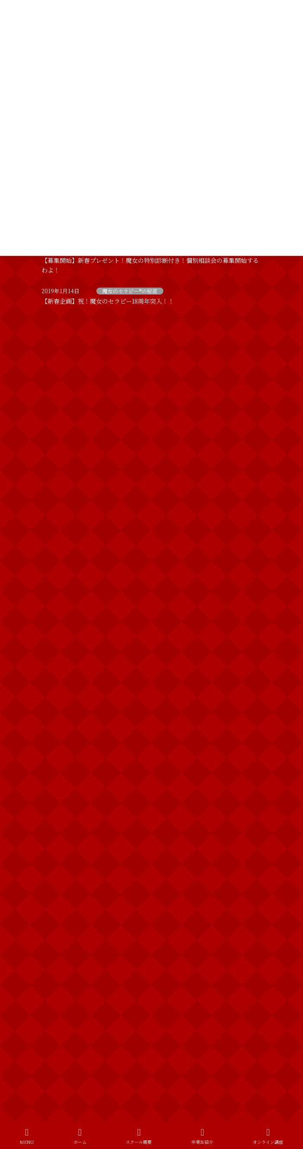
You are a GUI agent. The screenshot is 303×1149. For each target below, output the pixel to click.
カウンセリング (65, 884)
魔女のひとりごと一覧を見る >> (216, 833)
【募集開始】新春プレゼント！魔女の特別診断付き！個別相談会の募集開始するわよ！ (170, 596)
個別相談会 (60, 962)
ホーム (79, 1136)
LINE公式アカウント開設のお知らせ (132, 347)
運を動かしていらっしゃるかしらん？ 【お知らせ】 (154, 640)
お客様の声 (60, 869)
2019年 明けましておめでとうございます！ (144, 787)
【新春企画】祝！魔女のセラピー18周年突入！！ (107, 301)
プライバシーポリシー (67, 1068)
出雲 (52, 978)
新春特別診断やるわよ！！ (119, 738)
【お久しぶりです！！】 (116, 444)
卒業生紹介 (202, 1136)
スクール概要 (139, 1136)
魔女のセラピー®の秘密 (129, 291)
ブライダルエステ (67, 931)
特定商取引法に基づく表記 (72, 1084)
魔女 (52, 994)
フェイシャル (62, 915)
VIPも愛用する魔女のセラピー (124, 493)
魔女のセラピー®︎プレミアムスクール (89, 1041)
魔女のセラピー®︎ (66, 1009)
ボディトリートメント (72, 947)
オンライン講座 (268, 1136)
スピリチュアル (65, 900)
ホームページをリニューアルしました (134, 396)
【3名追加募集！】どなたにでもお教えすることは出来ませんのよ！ (169, 547)
